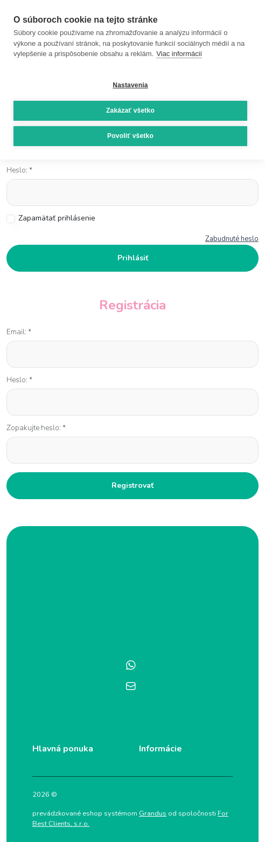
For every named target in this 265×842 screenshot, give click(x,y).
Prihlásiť (132, 258)
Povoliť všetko (130, 136)
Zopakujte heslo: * (36, 428)
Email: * (18, 332)
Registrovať (132, 485)
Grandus (152, 813)
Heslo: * (19, 170)
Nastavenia (130, 85)
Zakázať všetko (130, 110)
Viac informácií (179, 54)
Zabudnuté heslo (232, 239)
